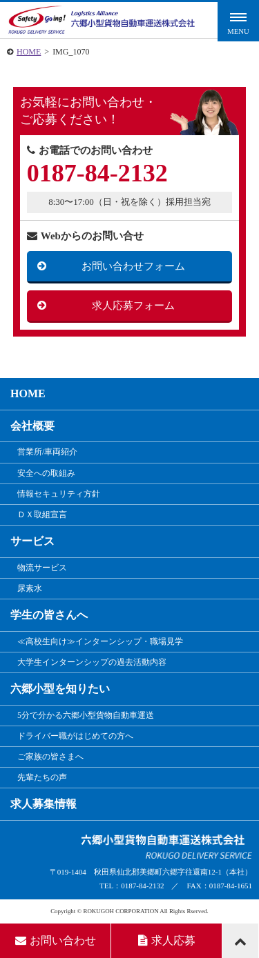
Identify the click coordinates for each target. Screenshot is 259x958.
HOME (29, 52)
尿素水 (29, 588)
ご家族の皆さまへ (50, 756)
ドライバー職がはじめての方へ (75, 736)
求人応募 (166, 940)
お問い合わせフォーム (133, 266)
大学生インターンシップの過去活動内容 (91, 662)
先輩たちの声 (42, 777)
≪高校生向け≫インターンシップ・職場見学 (100, 641)
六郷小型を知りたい (60, 689)
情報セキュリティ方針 (58, 494)
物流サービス (42, 567)
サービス (32, 541)
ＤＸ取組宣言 (42, 514)
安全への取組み (46, 473)
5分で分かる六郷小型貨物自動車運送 (85, 715)
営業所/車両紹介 (47, 452)
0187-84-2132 (97, 173)
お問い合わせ (55, 940)
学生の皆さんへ (49, 615)
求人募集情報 (43, 804)
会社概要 (32, 426)
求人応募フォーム (133, 305)
